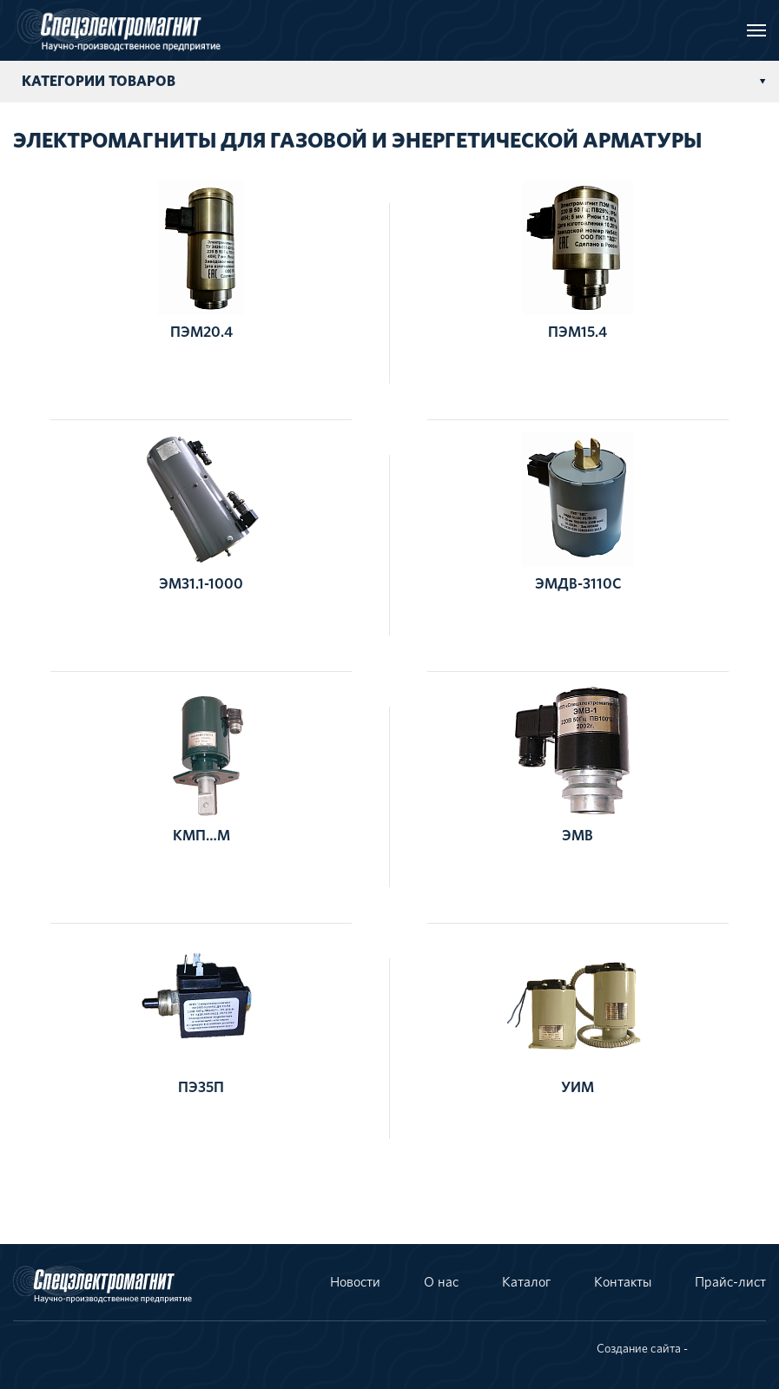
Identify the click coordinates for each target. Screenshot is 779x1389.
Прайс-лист (730, 1282)
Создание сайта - (642, 1349)
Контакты (622, 1282)
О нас (441, 1282)
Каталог (526, 1282)
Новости (355, 1282)
